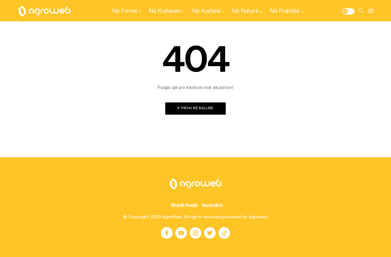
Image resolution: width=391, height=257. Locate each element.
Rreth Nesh (184, 205)
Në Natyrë (245, 10)
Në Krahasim (165, 10)
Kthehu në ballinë (195, 108)
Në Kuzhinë (206, 10)
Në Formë (124, 10)
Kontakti (212, 205)
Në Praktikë (285, 10)
